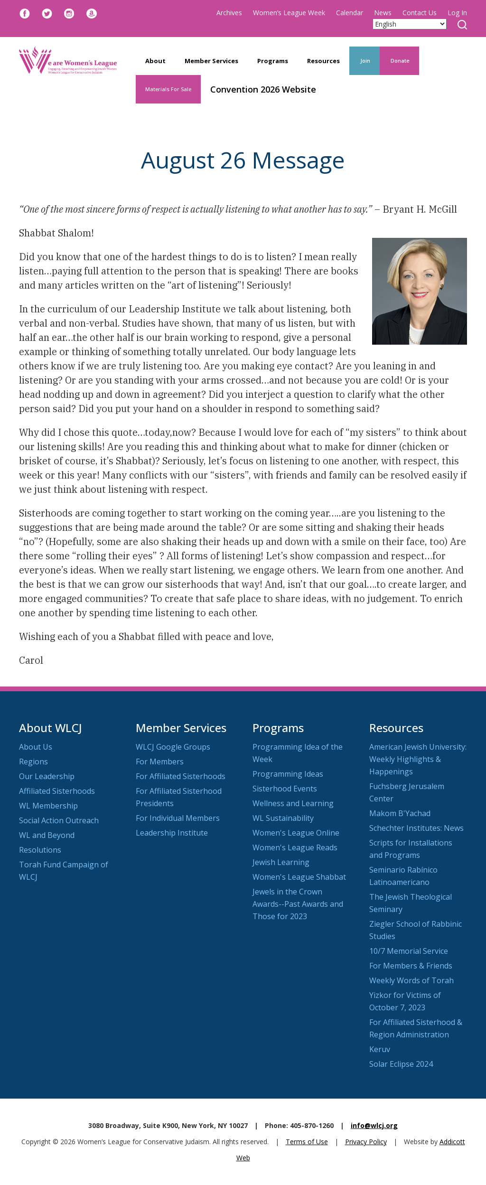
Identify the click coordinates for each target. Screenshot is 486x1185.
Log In (457, 12)
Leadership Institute (172, 833)
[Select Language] (410, 24)
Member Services (211, 60)
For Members (160, 761)
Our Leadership (47, 776)
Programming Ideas (287, 774)
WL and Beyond (47, 835)
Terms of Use (307, 1141)
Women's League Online (295, 833)
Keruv (379, 1049)
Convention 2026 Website (263, 89)
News (383, 12)
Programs (272, 60)
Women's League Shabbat (299, 877)
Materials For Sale (168, 89)
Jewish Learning (280, 862)
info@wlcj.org (374, 1125)
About (155, 60)
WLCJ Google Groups (173, 747)
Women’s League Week (289, 12)
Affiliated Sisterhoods (57, 791)
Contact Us (419, 12)
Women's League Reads (294, 847)
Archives (229, 12)
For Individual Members (178, 818)
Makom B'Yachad (399, 813)
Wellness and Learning (293, 803)
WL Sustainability (283, 818)
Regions (33, 761)
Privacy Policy (366, 1141)
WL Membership (48, 805)
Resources (323, 60)
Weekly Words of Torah (411, 980)
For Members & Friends (410, 965)
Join (364, 60)
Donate (399, 60)
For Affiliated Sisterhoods (180, 776)
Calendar (349, 12)
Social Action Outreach (59, 820)
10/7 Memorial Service (408, 951)
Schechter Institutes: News (416, 828)
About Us (35, 747)
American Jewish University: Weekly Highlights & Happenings (418, 759)
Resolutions (40, 850)
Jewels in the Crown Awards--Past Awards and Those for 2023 (297, 904)
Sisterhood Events (284, 788)
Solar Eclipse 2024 (401, 1064)
